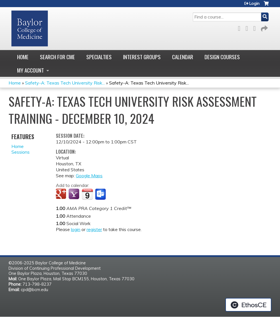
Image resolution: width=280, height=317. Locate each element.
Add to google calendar (62, 194)
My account (30, 70)
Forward (264, 27)
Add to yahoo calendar (74, 194)
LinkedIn (256, 27)
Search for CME (57, 57)
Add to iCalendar (87, 194)
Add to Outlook (101, 194)
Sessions (20, 152)
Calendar (182, 57)
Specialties (99, 57)
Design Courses (222, 57)
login (75, 229)
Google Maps (89, 175)
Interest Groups (142, 57)
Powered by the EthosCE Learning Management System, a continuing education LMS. (248, 305)
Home (22, 57)
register (94, 229)
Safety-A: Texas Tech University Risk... (65, 83)
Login (254, 3)
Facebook (241, 27)
